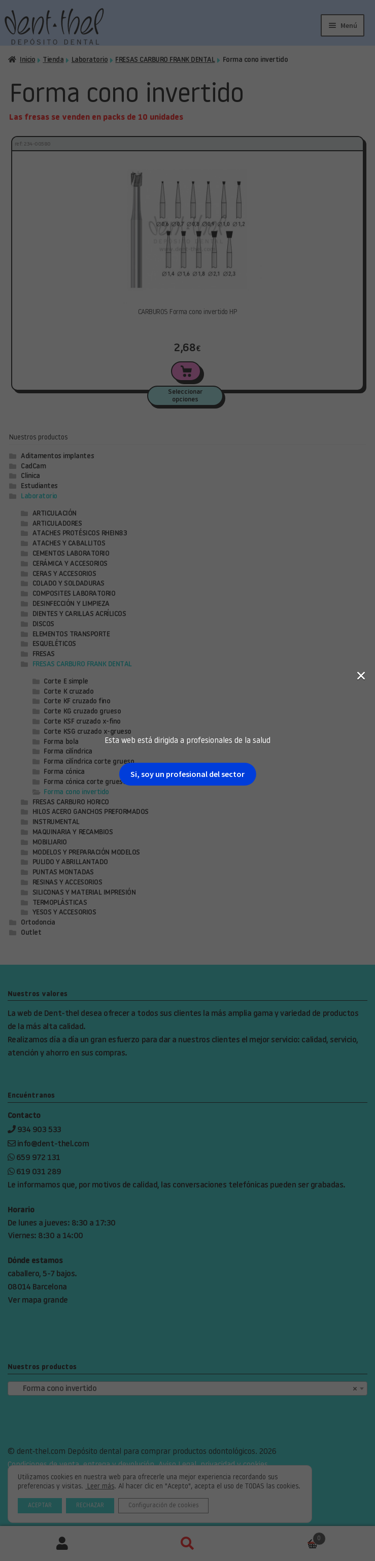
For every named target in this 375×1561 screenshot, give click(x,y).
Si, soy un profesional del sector (187, 176)
